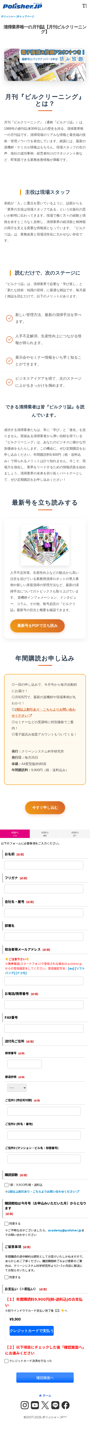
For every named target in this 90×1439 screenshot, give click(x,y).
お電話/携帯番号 (17, 994)
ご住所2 (19, 1124)
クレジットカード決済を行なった (30, 1361)
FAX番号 (11, 1017)
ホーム (45, 1395)
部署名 (9, 926)
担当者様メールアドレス (23, 949)
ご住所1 (18, 1100)
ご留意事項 (13, 1247)
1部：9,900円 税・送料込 (25, 1185)
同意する (15, 1223)
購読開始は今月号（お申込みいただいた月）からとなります (45, 1205)
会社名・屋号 (14, 902)
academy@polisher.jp (64, 1230)
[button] (84, 5)
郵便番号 (11, 1053)
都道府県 (11, 1077)
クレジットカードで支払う (32, 1331)
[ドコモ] (21, 973)
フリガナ (11, 878)
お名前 (9, 854)
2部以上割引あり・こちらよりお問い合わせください (43, 1191)
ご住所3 (31, 1148)
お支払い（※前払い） (21, 1289)
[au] (71, 968)
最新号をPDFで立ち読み (37, 632)
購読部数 (11, 1175)
